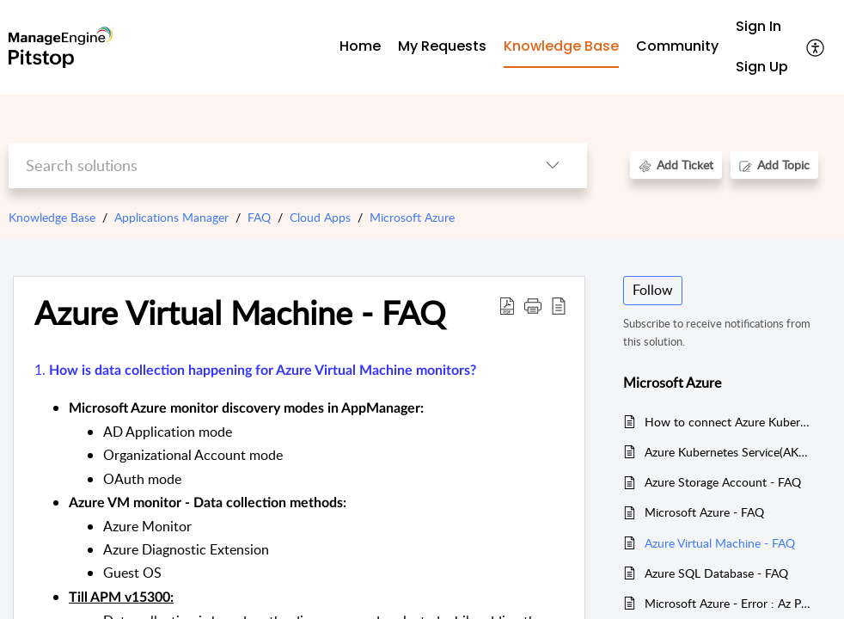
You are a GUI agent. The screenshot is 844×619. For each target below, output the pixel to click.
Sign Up (762, 67)
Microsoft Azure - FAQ (704, 512)
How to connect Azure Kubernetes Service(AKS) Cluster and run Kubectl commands (729, 422)
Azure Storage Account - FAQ (723, 482)
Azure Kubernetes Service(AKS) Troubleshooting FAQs (729, 452)
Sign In (758, 26)
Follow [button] (653, 289)
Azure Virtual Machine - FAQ (720, 543)
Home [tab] (360, 46)
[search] (264, 165)
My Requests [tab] (442, 46)
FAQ (259, 217)
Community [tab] (677, 46)
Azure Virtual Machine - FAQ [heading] (239, 313)
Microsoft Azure (412, 217)
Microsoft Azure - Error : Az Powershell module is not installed (729, 603)
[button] (816, 47)
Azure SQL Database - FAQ (716, 573)
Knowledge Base (52, 217)
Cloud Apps (320, 217)
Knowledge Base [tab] (561, 46)
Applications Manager (171, 217)
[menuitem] (762, 27)
